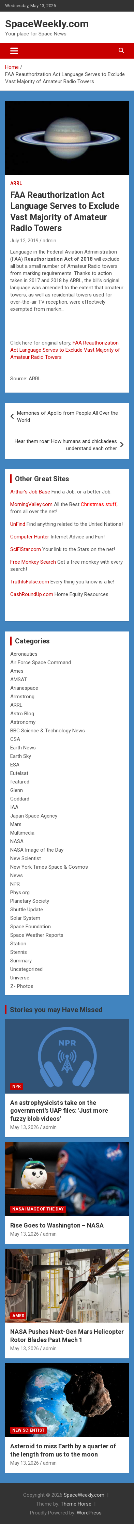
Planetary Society (29, 901)
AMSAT (18, 679)
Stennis (18, 952)
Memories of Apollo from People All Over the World (67, 416)
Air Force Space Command (40, 662)
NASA (17, 841)
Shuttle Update (26, 909)
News (16, 875)
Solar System (25, 918)
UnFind (18, 524)
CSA (15, 739)
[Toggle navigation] (14, 51)
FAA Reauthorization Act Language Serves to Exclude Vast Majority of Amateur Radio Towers (65, 350)
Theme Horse (76, 1504)
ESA (14, 765)
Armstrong (22, 697)
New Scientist (25, 858)
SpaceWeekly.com (47, 24)
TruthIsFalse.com (29, 582)
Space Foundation (30, 927)
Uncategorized (26, 969)
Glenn (16, 790)
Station (18, 944)
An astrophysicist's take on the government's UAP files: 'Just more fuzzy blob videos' (59, 1110)
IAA (14, 807)
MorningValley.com (31, 504)
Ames (17, 671)
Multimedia (22, 833)
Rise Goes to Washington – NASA (57, 1225)
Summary (21, 961)
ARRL (16, 183)
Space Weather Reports (36, 935)
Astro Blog (22, 714)
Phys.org (20, 892)
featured (19, 782)
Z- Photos (21, 986)
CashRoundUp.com (31, 594)
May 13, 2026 (24, 1127)
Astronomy (22, 722)
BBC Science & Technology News (47, 731)
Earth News (23, 748)
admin (49, 240)
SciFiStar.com (25, 549)
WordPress (89, 1513)
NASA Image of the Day (36, 850)
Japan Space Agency (33, 816)
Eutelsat (19, 773)
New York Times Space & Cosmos (49, 867)
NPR (15, 884)
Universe (19, 978)
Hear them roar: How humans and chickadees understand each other (66, 445)
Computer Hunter (29, 537)
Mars (15, 824)
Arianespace (24, 688)
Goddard (19, 799)
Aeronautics (24, 654)
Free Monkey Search (33, 562)
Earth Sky (20, 756)
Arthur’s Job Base (30, 492)
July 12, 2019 (24, 240)
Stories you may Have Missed (56, 1010)
